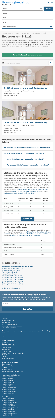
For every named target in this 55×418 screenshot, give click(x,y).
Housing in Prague (8, 400)
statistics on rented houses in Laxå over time (19, 193)
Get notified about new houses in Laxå (27, 55)
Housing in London (8, 377)
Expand (26, 219)
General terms (6, 347)
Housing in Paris (7, 378)
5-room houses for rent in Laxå (12, 283)
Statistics (5, 355)
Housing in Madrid (8, 382)
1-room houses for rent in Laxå (12, 276)
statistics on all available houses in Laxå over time (30, 189)
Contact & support (8, 344)
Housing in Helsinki (8, 406)
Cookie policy (6, 351)
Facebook (3, 336)
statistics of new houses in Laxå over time (34, 234)
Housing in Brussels (8, 411)
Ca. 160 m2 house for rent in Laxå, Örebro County (25, 88)
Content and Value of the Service (13, 353)
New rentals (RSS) (8, 358)
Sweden (16, 33)
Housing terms (7, 369)
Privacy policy (7, 349)
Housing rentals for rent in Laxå (12, 268)
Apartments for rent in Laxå (11, 270)
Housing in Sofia (7, 404)
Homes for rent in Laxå (9, 274)
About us (5, 342)
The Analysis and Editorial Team (12, 371)
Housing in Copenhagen (10, 408)
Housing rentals (6, 33)
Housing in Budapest (9, 391)
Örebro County (35, 33)
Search (48, 8)
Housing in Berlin (7, 380)
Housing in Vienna (8, 386)
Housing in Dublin (8, 409)
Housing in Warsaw (8, 389)
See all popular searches (12, 288)
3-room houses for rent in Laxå (12, 279)
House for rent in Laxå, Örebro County (19, 91)
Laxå (44, 33)
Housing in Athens (8, 393)
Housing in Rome (7, 384)
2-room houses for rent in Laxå (12, 277)
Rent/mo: (7, 94)
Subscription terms (8, 346)
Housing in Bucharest (9, 388)
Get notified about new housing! (48, 2)
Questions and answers (10, 366)
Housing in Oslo (7, 415)
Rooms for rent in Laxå (9, 272)
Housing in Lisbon (8, 399)
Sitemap (5, 357)
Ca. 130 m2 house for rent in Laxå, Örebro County (25, 123)
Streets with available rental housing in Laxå (17, 266)
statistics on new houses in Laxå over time (25, 191)
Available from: (9, 130)
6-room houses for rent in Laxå (12, 285)
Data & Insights (7, 364)
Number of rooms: (10, 95)
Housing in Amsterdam (9, 413)
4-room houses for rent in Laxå (12, 281)
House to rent (25, 33)
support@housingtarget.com (12, 326)
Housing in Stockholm (9, 402)
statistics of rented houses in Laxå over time (25, 235)
